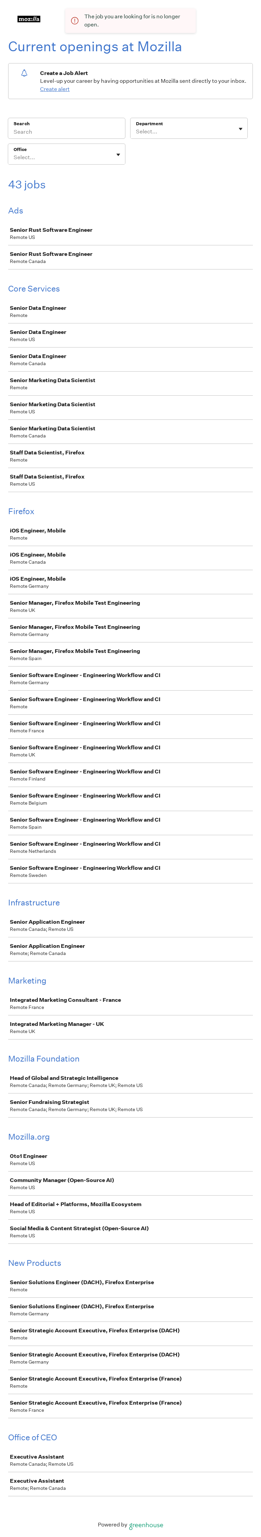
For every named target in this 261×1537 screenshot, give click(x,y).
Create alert (55, 89)
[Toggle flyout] (241, 129)
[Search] (66, 132)
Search (22, 124)
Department (149, 124)
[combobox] (136, 131)
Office (20, 149)
